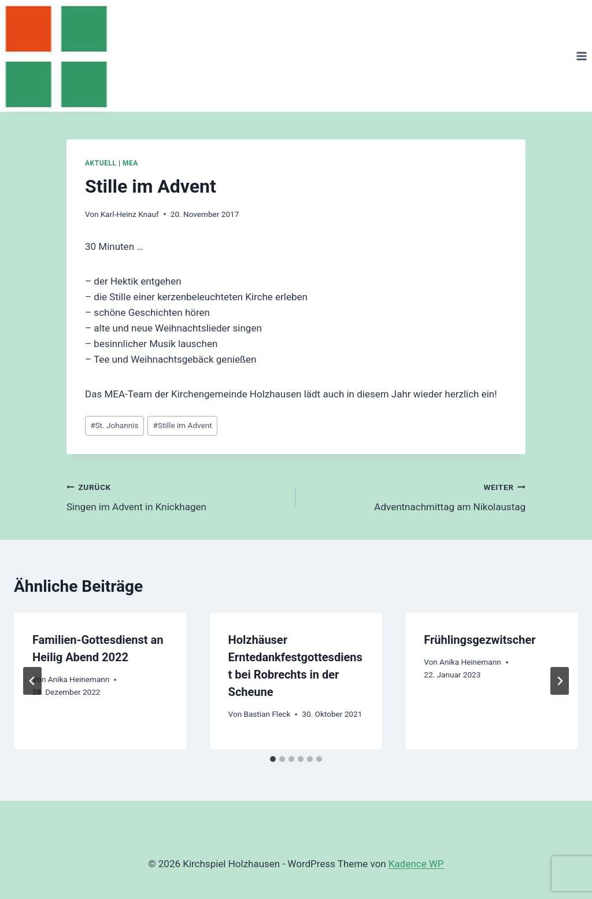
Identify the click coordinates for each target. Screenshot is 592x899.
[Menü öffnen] (581, 56)
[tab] (273, 759)
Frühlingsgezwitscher (479, 640)
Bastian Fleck (266, 714)
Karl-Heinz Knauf (130, 214)
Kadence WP (416, 863)
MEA (130, 163)
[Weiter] (559, 681)
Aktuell (100, 163)
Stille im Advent (182, 425)
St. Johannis (114, 425)
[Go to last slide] (32, 681)
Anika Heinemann (79, 679)
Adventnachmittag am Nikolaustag (416, 496)
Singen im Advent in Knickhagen (176, 496)
